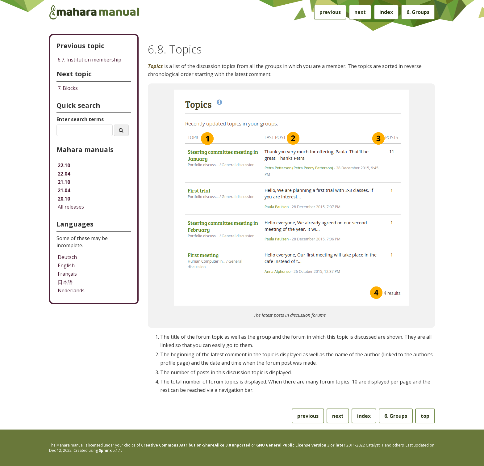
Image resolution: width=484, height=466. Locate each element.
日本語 (65, 282)
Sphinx (105, 450)
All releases (71, 206)
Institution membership (89, 59)
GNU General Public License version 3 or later (300, 445)
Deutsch (67, 257)
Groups (418, 12)
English (66, 265)
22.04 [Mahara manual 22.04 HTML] (64, 173)
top (425, 416)
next (360, 12)
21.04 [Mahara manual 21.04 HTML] (64, 190)
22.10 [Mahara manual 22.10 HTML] (64, 165)
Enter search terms (80, 119)
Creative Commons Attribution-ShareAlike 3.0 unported (195, 445)
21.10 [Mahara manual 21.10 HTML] (64, 182)
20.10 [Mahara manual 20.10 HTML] (64, 198)
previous (330, 12)
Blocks (68, 88)
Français (67, 273)
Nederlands (71, 290)
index (386, 12)
